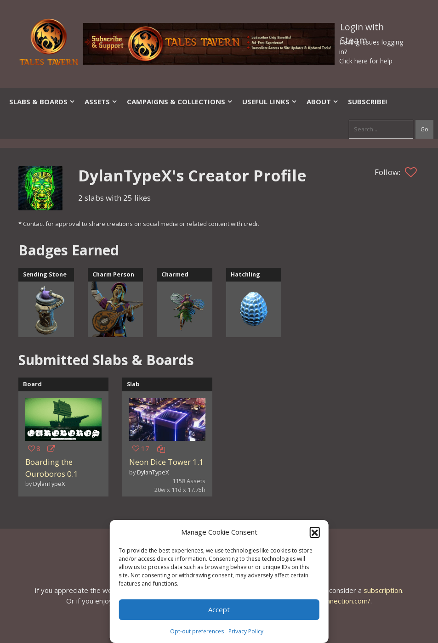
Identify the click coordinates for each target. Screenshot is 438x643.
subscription (383, 590)
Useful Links (269, 101)
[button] (314, 531)
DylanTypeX (49, 483)
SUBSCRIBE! (367, 101)
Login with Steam (362, 29)
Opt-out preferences (197, 631)
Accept (219, 609)
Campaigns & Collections (180, 101)
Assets (101, 101)
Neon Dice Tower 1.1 (166, 462)
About (323, 101)
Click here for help (365, 60)
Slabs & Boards (42, 101)
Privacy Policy (245, 631)
